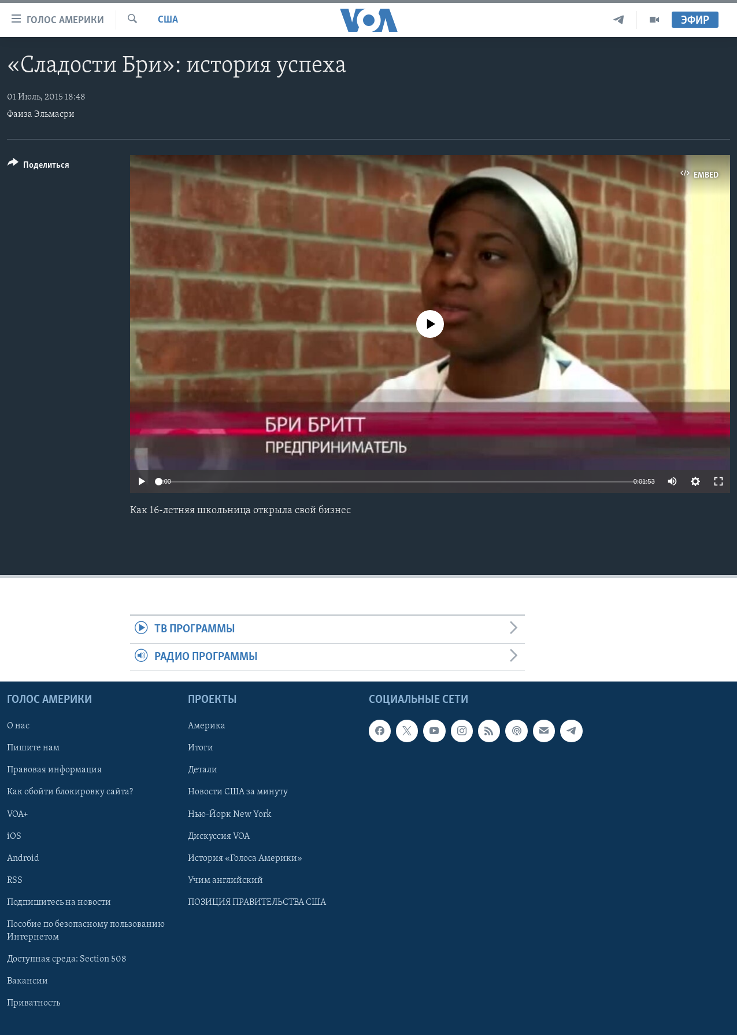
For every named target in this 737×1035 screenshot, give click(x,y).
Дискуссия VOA (219, 836)
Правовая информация (54, 770)
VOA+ (17, 814)
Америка (206, 726)
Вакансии (27, 981)
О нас (18, 726)
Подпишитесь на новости (59, 902)
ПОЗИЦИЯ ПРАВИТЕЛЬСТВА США (257, 902)
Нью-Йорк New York (229, 814)
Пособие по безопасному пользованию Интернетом (86, 931)
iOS (14, 836)
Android (23, 858)
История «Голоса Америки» (245, 858)
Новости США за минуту (238, 792)
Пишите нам (33, 748)
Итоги (200, 748)
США (168, 19)
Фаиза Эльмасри (41, 114)
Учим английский (225, 880)
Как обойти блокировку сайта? (70, 792)
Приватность (33, 1003)
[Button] (38, 167)
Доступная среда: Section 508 (67, 959)
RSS (15, 880)
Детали (202, 770)
